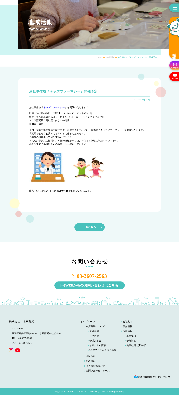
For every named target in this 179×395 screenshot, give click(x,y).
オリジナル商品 (97, 345)
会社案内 (127, 321)
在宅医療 (94, 336)
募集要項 (131, 336)
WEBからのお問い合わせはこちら (91, 285)
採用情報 (174, 53)
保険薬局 (94, 331)
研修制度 (131, 340)
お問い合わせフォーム (98, 370)
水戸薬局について (95, 326)
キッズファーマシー (54, 107)
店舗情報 (127, 326)
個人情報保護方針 (95, 366)
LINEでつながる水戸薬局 (102, 350)
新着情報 (90, 361)
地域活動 (110, 57)
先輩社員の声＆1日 (136, 345)
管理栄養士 (95, 340)
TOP (100, 57)
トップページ (88, 321)
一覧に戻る (89, 227)
